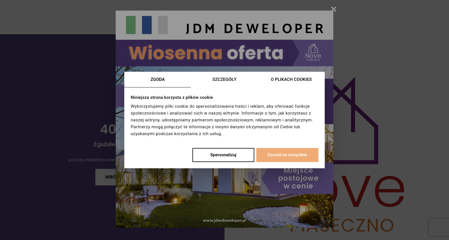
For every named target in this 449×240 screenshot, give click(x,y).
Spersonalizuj (223, 154)
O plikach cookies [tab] (291, 79)
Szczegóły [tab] (224, 79)
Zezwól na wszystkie (287, 154)
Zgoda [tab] (158, 79)
